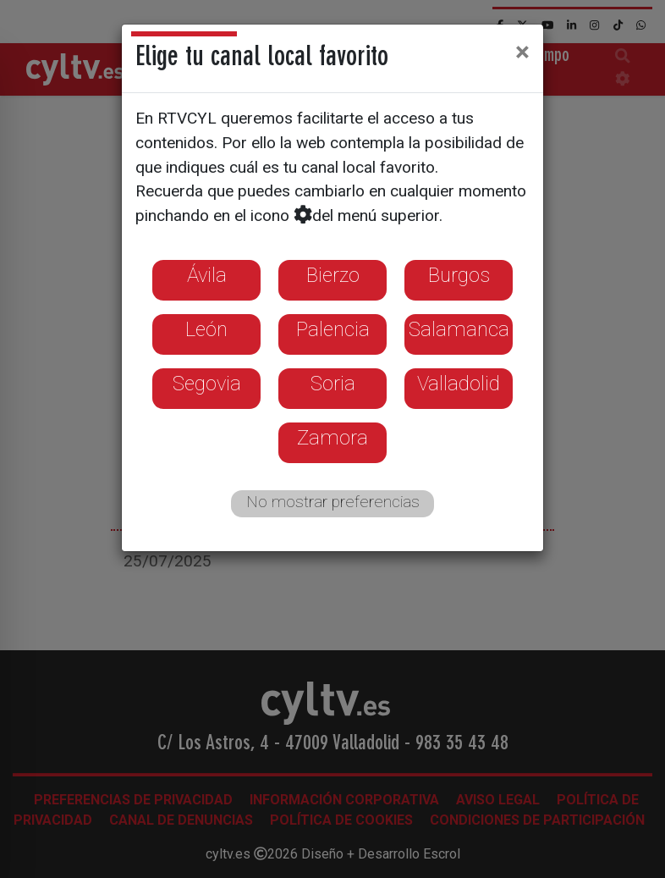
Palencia (333, 329)
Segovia (207, 383)
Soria (333, 383)
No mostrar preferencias (333, 501)
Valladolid (458, 383)
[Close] (522, 52)
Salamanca (459, 329)
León (206, 329)
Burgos (459, 275)
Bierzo (333, 275)
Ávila (207, 275)
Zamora (332, 438)
